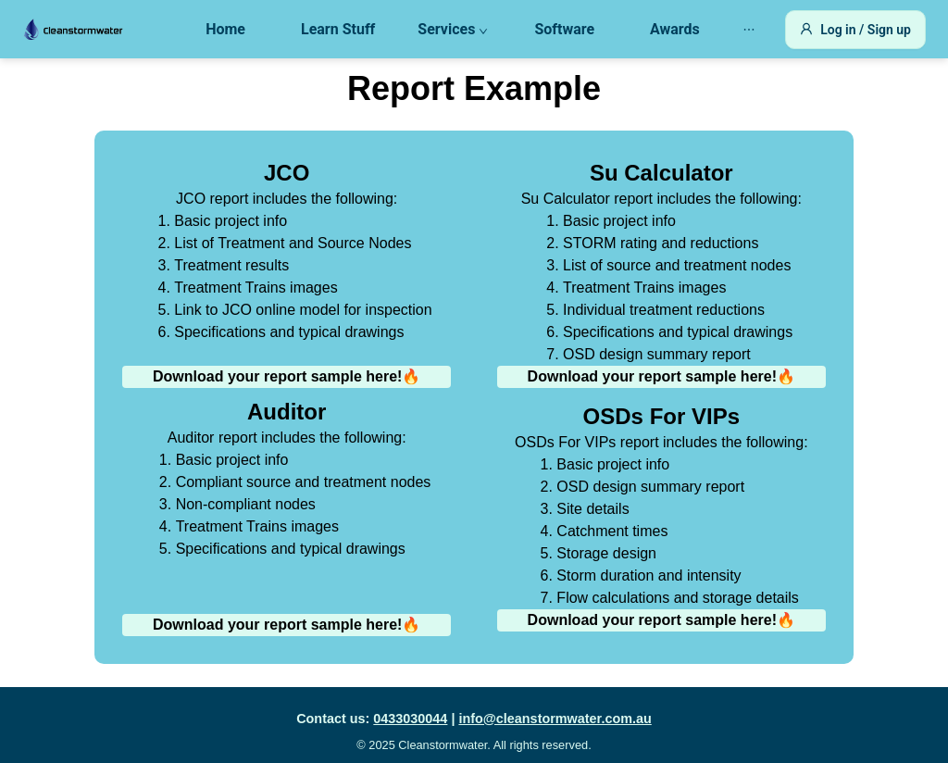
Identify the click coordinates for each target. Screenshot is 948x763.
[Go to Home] (97, 29)
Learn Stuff (338, 29)
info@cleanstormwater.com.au (554, 718)
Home (225, 29)
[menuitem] (225, 29)
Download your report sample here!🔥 (286, 376)
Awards (675, 29)
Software (564, 29)
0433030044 (410, 718)
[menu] (474, 29)
